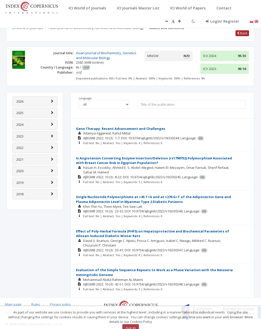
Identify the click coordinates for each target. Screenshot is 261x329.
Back (242, 33)
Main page (13, 304)
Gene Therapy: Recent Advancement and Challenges (120, 128)
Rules (35, 304)
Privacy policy (60, 304)
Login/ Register (222, 21)
